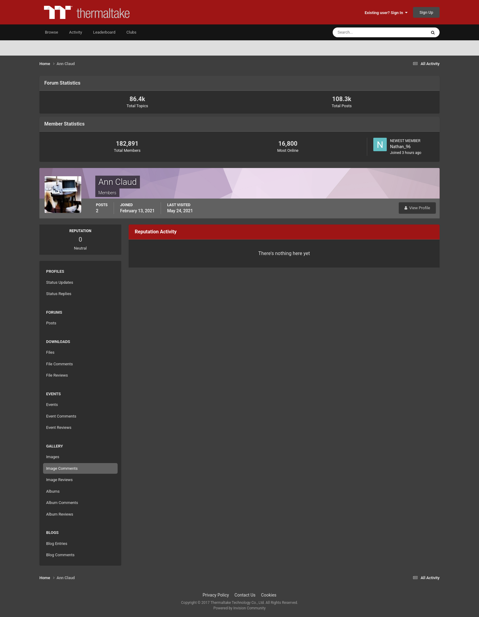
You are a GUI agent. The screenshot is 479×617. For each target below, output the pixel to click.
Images (52, 457)
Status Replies (58, 293)
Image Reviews (59, 479)
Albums (53, 491)
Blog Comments (60, 555)
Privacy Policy (216, 595)
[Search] (361, 32)
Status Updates (59, 282)
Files (50, 352)
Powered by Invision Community (240, 608)
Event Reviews (58, 427)
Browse (51, 32)
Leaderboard (104, 32)
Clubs (131, 32)
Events (52, 404)
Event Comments (61, 416)
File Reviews (57, 375)
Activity (75, 32)
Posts (51, 323)
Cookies (268, 595)
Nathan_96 (400, 146)
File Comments (59, 364)
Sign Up (426, 12)
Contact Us (245, 595)
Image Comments (62, 468)
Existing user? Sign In (386, 12)
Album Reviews (59, 514)
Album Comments (62, 502)
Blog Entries (56, 543)
